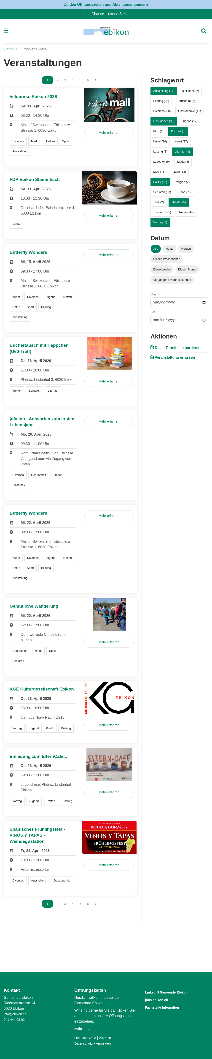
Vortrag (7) (160, 224)
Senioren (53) (162, 194)
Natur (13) (179, 173)
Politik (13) (160, 184)
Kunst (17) (181, 143)
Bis (152, 314)
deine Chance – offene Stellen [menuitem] (107, 14)
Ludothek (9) (161, 163)
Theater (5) (178, 204)
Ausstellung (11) (163, 93)
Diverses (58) (162, 113)
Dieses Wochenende (166, 261)
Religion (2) (181, 184)
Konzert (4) (178, 133)
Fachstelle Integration (167, 1006)
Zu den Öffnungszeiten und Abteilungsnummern (106, 4)
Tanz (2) (158, 204)
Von (153, 296)
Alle (155, 250)
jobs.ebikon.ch (160, 999)
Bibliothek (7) (190, 93)
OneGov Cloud (86, 1038)
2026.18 (108, 1038)
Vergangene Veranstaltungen (172, 281)
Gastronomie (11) (189, 113)
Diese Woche (162, 271)
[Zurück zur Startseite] (106, 32)
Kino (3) (158, 133)
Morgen (186, 250)
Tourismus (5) (162, 214)
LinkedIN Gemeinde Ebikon (173, 992)
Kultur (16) (160, 143)
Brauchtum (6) (186, 103)
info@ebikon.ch (16, 1014)
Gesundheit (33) (163, 123)
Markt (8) (183, 163)
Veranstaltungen (38, 50)
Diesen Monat (187, 271)
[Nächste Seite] (95, 82)
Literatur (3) (182, 153)
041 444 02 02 (15, 1019)
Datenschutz (84, 1043)
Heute (169, 250)
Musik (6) (159, 173)
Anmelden (106, 1043)
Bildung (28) (161, 103)
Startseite (11, 50)
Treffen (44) (186, 214)
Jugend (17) (189, 123)
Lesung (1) (160, 153)
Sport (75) (185, 194)
